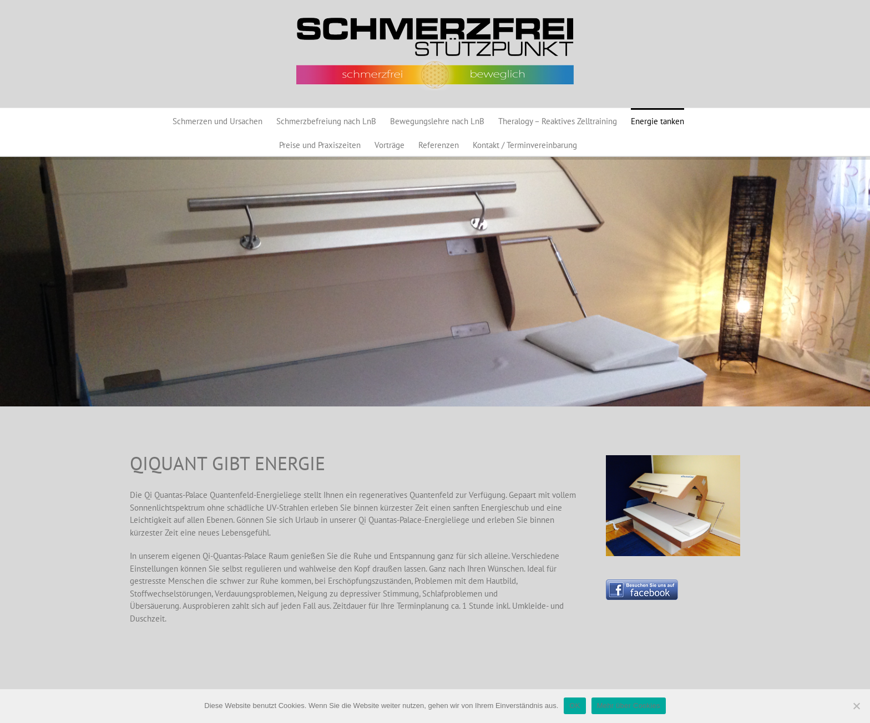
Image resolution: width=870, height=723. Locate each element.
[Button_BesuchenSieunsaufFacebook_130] (642, 583)
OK (574, 705)
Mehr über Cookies (628, 705)
